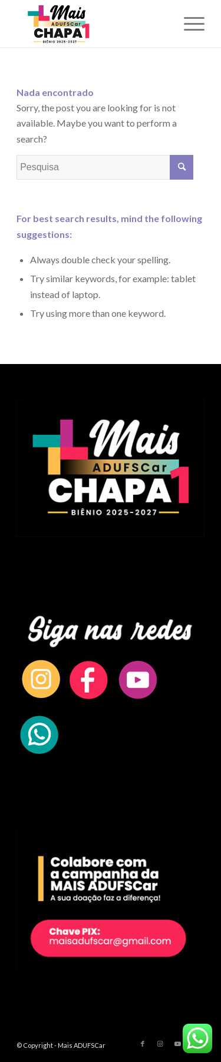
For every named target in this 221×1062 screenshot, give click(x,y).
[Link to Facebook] (142, 1044)
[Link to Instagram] (160, 1044)
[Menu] (188, 23)
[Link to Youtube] (178, 1044)
